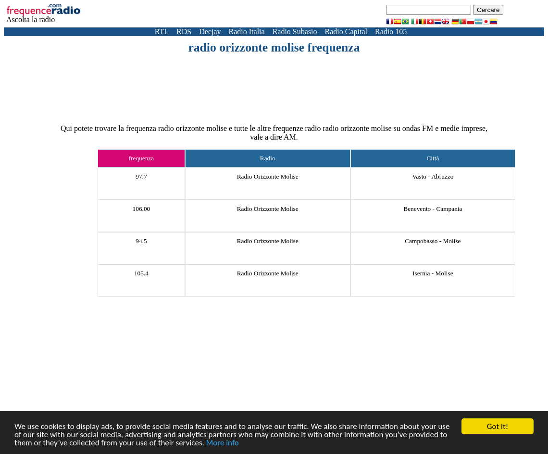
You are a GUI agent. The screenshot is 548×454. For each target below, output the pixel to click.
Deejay (210, 31)
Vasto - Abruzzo (432, 176)
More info (222, 443)
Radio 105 (391, 31)
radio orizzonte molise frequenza (274, 47)
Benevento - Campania (432, 208)
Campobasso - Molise (433, 241)
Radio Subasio (295, 31)
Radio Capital (346, 31)
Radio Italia (247, 31)
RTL (162, 31)
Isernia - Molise (432, 273)
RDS (183, 31)
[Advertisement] (274, 81)
